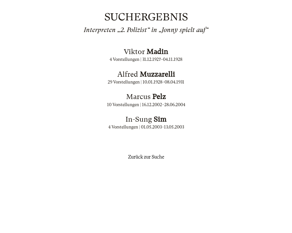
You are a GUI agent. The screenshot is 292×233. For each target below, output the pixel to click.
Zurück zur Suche (146, 157)
